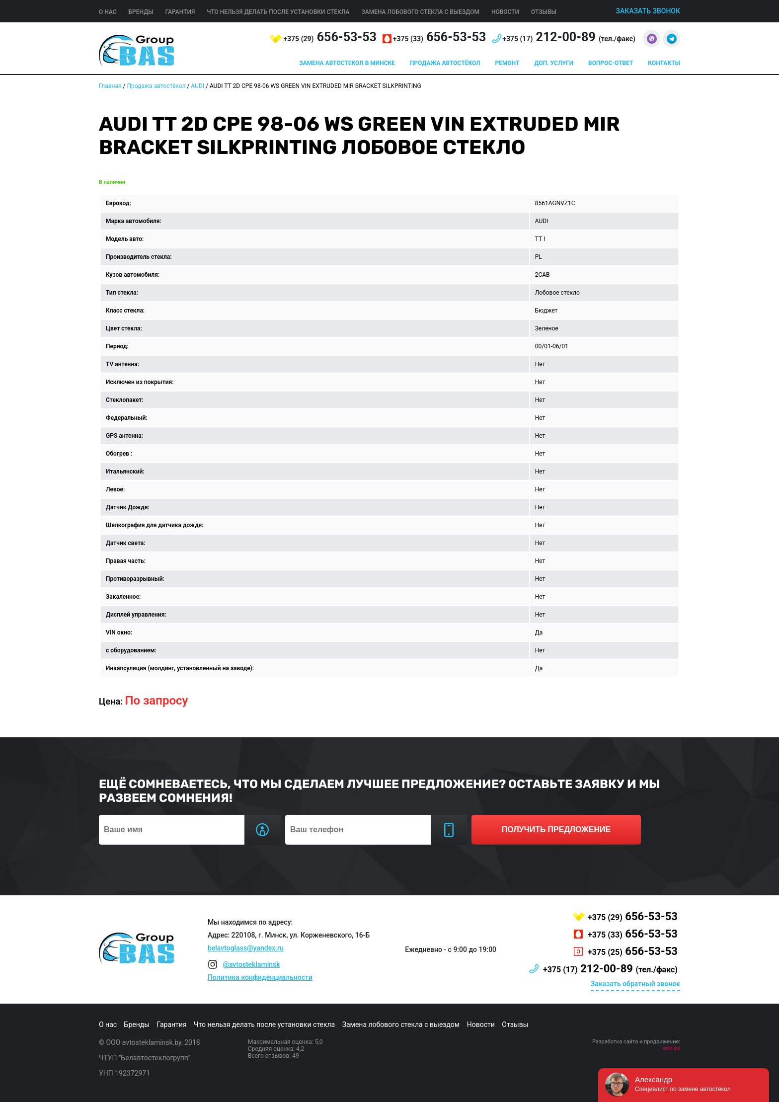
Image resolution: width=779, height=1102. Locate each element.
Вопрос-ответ (610, 63)
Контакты (664, 63)
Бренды (141, 11)
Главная (110, 85)
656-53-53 (329, 37)
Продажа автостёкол (445, 63)
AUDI (197, 85)
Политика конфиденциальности (260, 977)
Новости (505, 11)
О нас (108, 11)
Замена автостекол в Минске (347, 63)
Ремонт (507, 63)
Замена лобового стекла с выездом (420, 11)
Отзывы (543, 11)
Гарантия (180, 11)
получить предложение (556, 829)
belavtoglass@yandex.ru (246, 948)
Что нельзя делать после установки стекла (278, 11)
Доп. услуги (554, 63)
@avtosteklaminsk (251, 964)
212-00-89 (568, 37)
